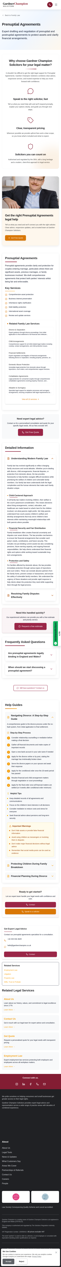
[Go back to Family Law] (11, 15)
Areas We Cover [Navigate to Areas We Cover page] (9, 1166)
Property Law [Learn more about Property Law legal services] (9, 978)
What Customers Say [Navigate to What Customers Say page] (11, 1161)
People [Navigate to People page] (5, 1183)
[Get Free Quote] (15, 238)
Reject (21, 1261)
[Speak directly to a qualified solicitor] (30, 911)
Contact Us (10, 1019)
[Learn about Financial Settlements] (30, 355)
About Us (9, 999)
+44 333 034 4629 (14, 939)
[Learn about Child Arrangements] (30, 344)
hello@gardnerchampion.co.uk (19, 945)
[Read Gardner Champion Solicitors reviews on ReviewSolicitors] (57, 633)
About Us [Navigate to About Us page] (6, 1148)
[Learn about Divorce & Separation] (30, 332)
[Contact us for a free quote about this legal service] (30, 432)
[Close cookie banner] (56, 1252)
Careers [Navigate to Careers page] (5, 1179)
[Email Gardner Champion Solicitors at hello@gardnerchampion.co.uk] (44, 1084)
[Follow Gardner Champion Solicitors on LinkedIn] (23, 1084)
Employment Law (13, 1056)
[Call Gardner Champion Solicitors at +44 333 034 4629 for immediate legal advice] (50, 4)
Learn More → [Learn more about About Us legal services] (9, 1010)
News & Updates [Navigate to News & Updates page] (9, 1157)
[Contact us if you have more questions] (30, 688)
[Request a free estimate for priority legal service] (30, 626)
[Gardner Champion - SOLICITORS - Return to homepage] (15, 4)
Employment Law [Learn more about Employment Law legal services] (10, 970)
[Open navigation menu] (56, 4)
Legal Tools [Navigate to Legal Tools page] (7, 1152)
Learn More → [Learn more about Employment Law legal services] (9, 1066)
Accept (8, 1261)
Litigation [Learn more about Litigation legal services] (7, 974)
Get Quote (9, 1036)
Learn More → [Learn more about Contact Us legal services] (9, 1027)
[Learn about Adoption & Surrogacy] (30, 390)
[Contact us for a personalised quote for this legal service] (30, 904)
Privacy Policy (36, 1256)
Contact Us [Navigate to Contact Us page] (7, 1175)
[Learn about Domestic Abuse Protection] (30, 367)
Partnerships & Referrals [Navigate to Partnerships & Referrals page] (12, 1170)
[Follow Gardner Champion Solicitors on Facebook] (30, 1084)
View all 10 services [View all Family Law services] (30, 399)
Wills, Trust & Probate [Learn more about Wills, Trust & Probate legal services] (12, 982)
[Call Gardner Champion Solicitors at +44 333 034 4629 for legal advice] (37, 1084)
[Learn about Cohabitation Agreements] (30, 378)
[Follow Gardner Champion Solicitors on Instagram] (16, 1084)
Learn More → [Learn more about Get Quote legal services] (9, 1047)
